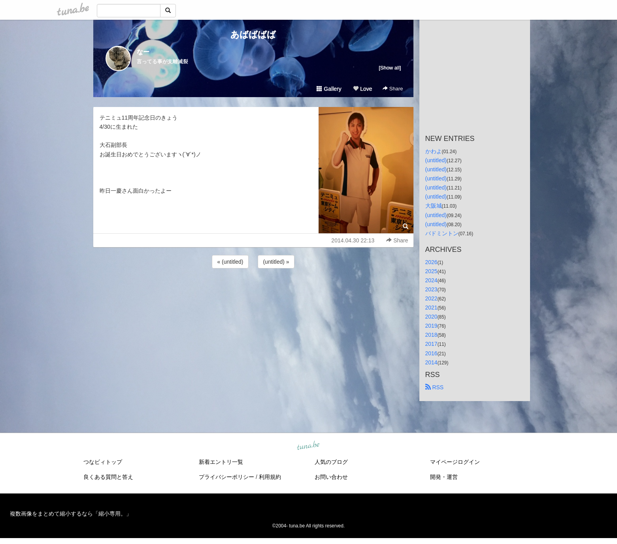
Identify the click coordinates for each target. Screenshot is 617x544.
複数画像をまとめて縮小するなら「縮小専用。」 (71, 513)
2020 (431, 316)
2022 (431, 298)
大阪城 (433, 206)
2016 (431, 353)
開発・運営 (444, 477)
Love (362, 89)
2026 (431, 262)
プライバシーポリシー (226, 477)
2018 (431, 335)
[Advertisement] (253, 291)
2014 (431, 362)
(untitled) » (276, 262)
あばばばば (253, 34)
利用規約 (270, 477)
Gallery (329, 89)
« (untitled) (230, 262)
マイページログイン (455, 462)
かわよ (433, 151)
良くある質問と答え (108, 477)
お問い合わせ (331, 477)
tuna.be (308, 446)
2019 (431, 326)
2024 (431, 280)
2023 (431, 289)
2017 (431, 344)
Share (393, 89)
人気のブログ (331, 462)
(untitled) (436, 160)
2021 (431, 307)
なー (143, 52)
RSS (434, 387)
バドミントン (442, 233)
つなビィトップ (102, 462)
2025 (431, 271)
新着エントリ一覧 (221, 462)
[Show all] (390, 68)
